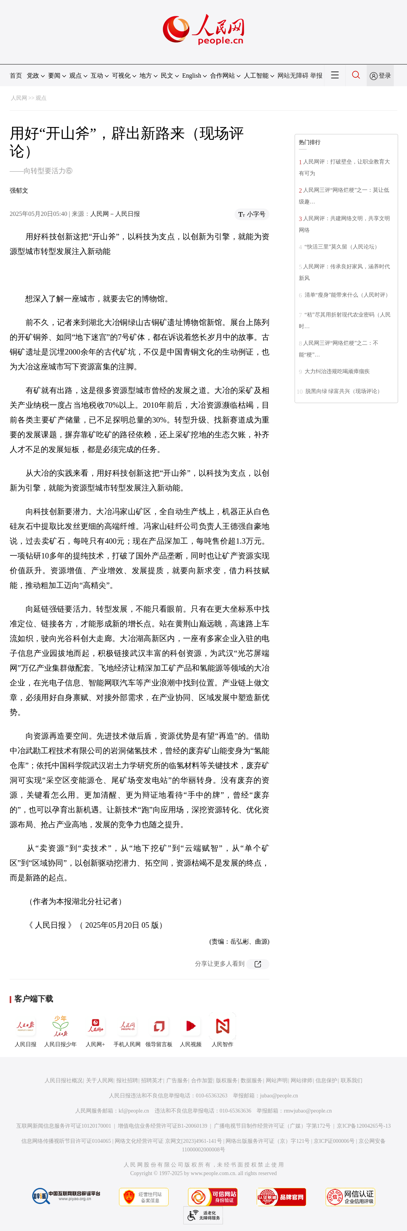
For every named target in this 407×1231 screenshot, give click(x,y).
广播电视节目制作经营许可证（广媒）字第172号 (272, 1126)
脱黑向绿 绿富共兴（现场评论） (343, 391)
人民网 (19, 98)
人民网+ (95, 1029)
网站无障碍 (293, 75)
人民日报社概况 (64, 1080)
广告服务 (177, 1080)
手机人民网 (127, 1029)
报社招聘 (127, 1080)
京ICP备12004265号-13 (363, 1126)
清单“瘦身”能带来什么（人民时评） (347, 295)
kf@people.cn (134, 1111)
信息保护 (326, 1080)
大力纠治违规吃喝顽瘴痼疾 (336, 371)
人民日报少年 (60, 1029)
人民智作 (222, 1029)
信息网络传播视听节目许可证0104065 (66, 1141)
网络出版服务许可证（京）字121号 (268, 1141)
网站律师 (301, 1080)
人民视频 (190, 1029)
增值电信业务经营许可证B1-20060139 (162, 1126)
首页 (16, 75)
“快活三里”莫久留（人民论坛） (341, 247)
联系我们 (351, 1080)
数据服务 (251, 1080)
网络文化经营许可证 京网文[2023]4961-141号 (168, 1141)
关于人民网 (99, 1080)
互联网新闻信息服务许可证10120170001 (63, 1126)
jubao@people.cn (279, 1096)
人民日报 (25, 1029)
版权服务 (227, 1080)
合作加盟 (202, 1080)
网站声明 (277, 1080)
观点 (41, 98)
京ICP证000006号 (334, 1141)
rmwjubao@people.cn (308, 1111)
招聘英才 (152, 1080)
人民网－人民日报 (115, 213)
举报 (316, 75)
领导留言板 (158, 1029)
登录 (385, 75)
